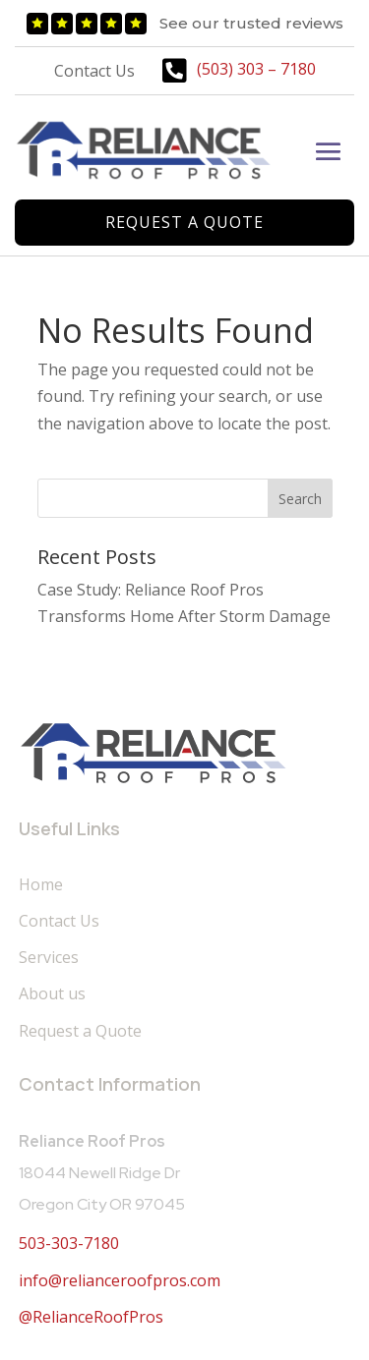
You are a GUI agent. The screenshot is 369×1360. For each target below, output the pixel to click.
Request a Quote (184, 222)
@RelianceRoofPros (91, 1317)
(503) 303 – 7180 (256, 69)
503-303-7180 (69, 1243)
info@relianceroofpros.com (119, 1280)
